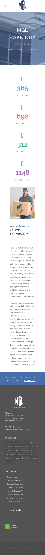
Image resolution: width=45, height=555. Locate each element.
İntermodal (15, 450)
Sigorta (32, 450)
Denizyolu (17, 447)
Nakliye (34, 458)
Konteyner (26, 447)
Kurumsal (20, 49)
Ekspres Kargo (12, 477)
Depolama (24, 450)
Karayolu (9, 447)
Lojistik (15, 443)
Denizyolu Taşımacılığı (15, 484)
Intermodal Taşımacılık (15, 494)
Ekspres (8, 443)
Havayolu (35, 447)
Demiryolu (9, 458)
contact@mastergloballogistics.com (17, 429)
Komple (17, 458)
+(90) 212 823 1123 (14, 427)
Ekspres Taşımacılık (14, 501)
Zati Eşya (29, 454)
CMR (32, 443)
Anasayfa (11, 49)
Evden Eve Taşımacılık (15, 498)
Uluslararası (24, 443)
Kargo (8, 450)
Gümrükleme (10, 454)
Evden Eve (20, 454)
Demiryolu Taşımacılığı (15, 487)
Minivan (8, 462)
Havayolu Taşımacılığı (14, 491)
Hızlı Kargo (26, 458)
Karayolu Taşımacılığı (14, 480)
